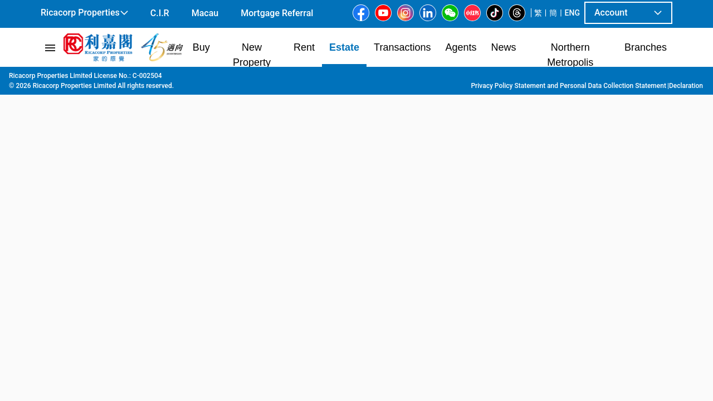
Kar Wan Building (314, 78)
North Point (207, 78)
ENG (572, 12)
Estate (96, 78)
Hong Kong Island (147, 78)
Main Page (57, 78)
